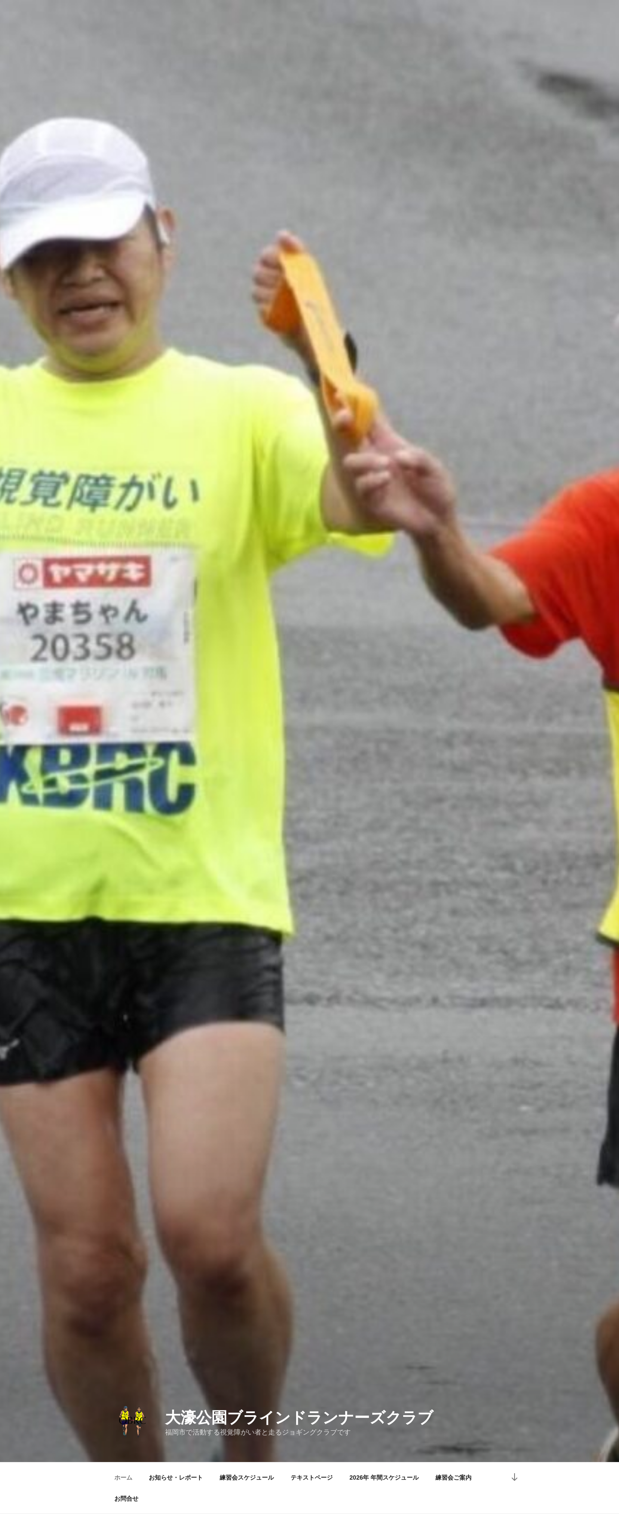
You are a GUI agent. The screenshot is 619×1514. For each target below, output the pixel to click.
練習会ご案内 (453, 1477)
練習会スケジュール (247, 1477)
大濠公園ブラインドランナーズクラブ (299, 1417)
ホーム (123, 1477)
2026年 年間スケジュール (384, 1477)
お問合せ (126, 1498)
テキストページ (312, 1477)
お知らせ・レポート (176, 1477)
